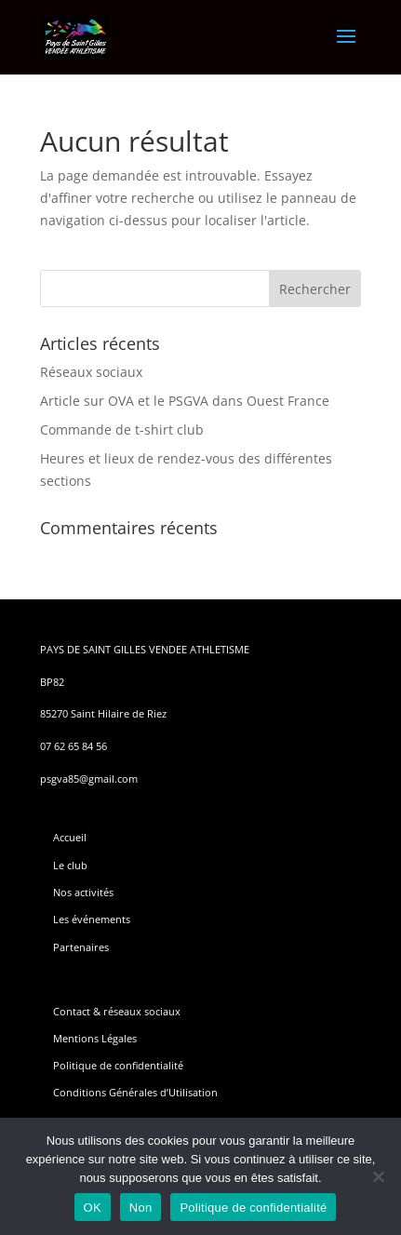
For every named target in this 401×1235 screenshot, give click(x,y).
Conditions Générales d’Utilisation (135, 1092)
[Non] (377, 1176)
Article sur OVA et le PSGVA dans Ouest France (184, 400)
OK (92, 1208)
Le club (70, 865)
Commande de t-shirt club (122, 429)
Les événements (91, 919)
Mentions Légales (95, 1038)
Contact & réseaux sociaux (116, 1011)
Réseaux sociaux (91, 372)
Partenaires (81, 947)
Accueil (70, 837)
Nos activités (83, 892)
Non (141, 1208)
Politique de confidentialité (118, 1065)
